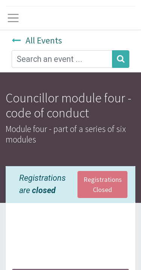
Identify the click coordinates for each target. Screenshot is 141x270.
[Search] (120, 59)
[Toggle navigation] (13, 18)
